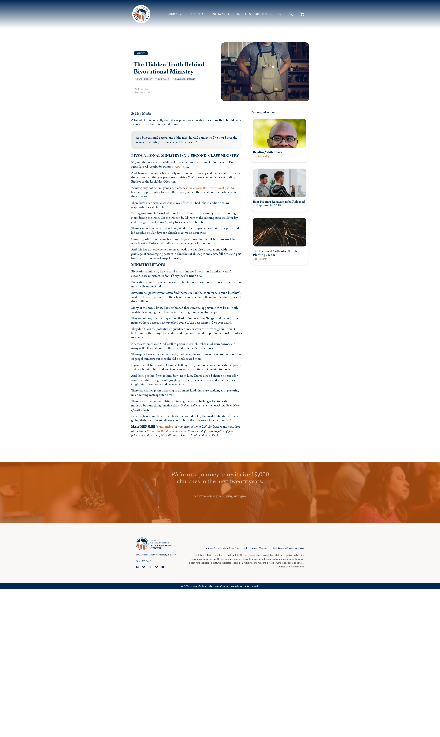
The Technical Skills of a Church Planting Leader (275, 253)
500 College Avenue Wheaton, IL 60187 (156, 554)
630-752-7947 (143, 560)
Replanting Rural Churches (163, 431)
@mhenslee (165, 426)
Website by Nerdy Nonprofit (245, 585)
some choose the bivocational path (208, 188)
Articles (140, 53)
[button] (291, 14)
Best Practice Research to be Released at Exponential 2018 (279, 203)
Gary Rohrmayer (261, 258)
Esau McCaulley (261, 156)
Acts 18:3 (181, 166)
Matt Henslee (141, 89)
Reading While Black (267, 152)
